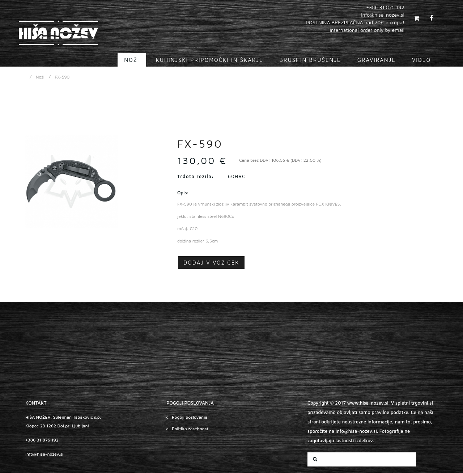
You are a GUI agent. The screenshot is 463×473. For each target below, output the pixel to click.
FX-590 (62, 77)
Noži (40, 77)
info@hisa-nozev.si (44, 454)
